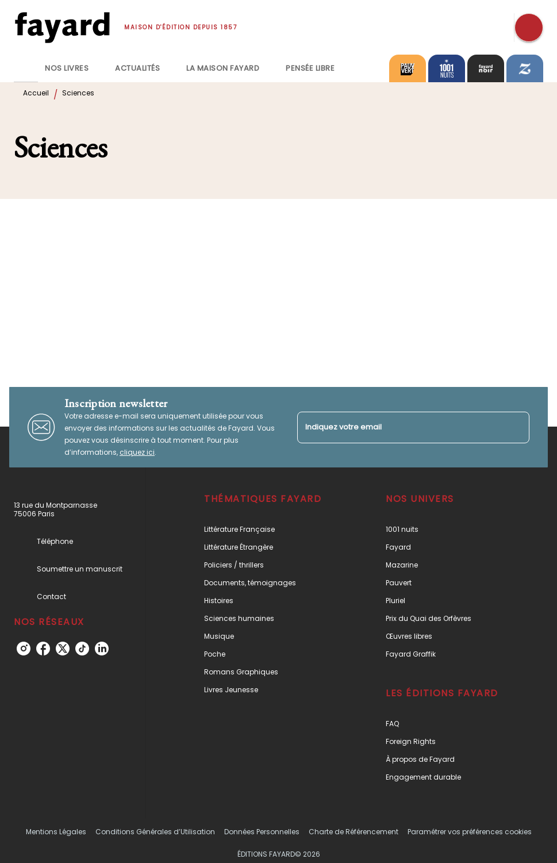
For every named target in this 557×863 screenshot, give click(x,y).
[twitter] (62, 648)
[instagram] (23, 648)
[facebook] (43, 648)
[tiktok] (82, 648)
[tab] (26, 68)
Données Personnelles (261, 832)
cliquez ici (137, 452)
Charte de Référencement (353, 832)
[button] (269, 529)
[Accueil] (62, 27)
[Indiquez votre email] (399, 427)
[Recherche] (528, 27)
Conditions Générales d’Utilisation (155, 832)
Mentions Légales (56, 832)
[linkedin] (102, 648)
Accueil (36, 93)
